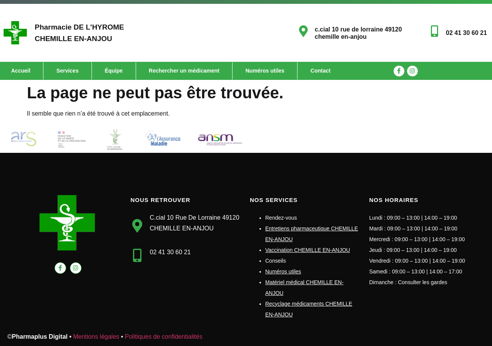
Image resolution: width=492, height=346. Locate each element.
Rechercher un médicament (184, 71)
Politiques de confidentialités (164, 336)
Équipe (114, 71)
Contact (321, 71)
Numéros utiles (265, 71)
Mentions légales (96, 336)
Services (68, 71)
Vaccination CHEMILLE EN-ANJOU (307, 250)
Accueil (20, 71)
